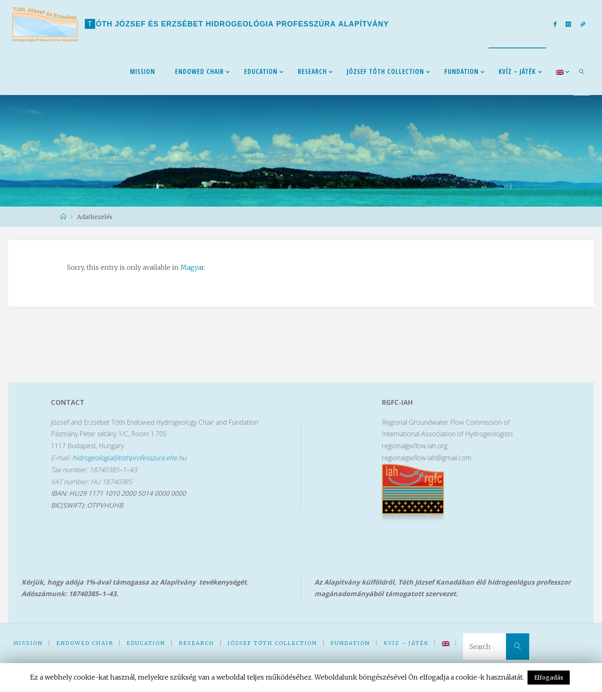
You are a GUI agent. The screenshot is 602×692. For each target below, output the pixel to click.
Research (196, 643)
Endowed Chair (84, 643)
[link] (581, 71)
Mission (28, 643)
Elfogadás (548, 677)
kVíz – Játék (406, 643)
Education (146, 643)
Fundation (350, 643)
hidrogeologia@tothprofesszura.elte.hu (129, 457)
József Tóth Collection (272, 643)
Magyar (192, 267)
